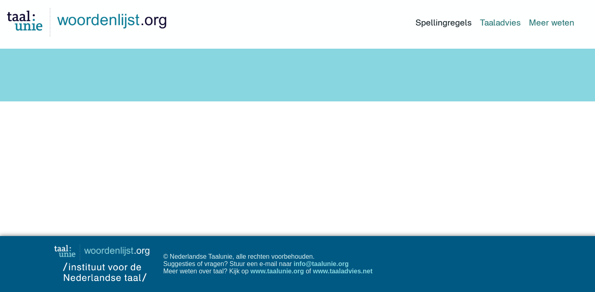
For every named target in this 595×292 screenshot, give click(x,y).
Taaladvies (500, 22)
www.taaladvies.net (342, 271)
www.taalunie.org (277, 271)
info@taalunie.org (321, 263)
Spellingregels (443, 22)
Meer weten (551, 22)
